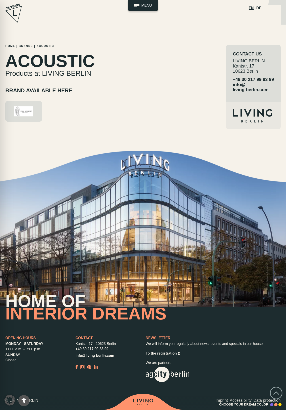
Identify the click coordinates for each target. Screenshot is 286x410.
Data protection (267, 400)
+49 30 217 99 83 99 (253, 79)
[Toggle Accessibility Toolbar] (24, 401)
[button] (10, 400)
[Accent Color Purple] (271, 404)
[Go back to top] (276, 393)
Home (10, 46)
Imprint (222, 400)
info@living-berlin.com (251, 87)
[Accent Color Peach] (275, 404)
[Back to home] (143, 402)
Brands (26, 46)
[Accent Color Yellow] (280, 404)
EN (251, 8)
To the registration (163, 353)
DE (258, 8)
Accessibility (241, 400)
